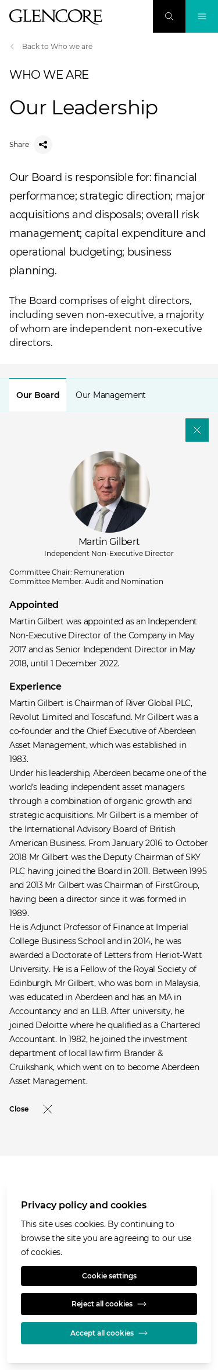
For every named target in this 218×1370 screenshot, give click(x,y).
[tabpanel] (109, 760)
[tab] (37, 394)
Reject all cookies (109, 1304)
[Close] (197, 430)
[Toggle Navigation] (201, 16)
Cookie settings (109, 1275)
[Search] (169, 16)
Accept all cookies (109, 1333)
